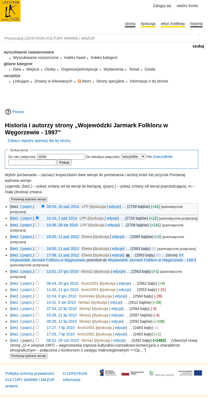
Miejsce (32, 69)
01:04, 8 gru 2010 (61, 296)
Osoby (50, 69)
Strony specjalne (110, 81)
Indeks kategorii (104, 57)
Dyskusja (148, 23)
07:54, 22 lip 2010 (62, 308)
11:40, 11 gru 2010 (63, 289)
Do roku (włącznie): (22, 157)
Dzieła (150, 69)
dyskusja (98, 206)
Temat (134, 69)
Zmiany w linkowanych (53, 81)
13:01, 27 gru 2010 (63, 271)
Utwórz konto (187, 6)
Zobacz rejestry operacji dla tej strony (39, 140)
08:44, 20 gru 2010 (63, 283)
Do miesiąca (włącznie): (103, 157)
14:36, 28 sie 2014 (62, 225)
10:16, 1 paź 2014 (62, 218)
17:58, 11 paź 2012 (63, 255)
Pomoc (18, 112)
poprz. (27, 206)
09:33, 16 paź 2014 (63, 206)
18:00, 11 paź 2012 (63, 248)
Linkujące (21, 81)
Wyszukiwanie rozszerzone (36, 57)
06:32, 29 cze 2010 (63, 340)
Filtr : (160, 157)
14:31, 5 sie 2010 (61, 302)
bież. (15, 218)
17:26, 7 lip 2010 (61, 334)
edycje (114, 206)
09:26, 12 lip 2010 (62, 321)
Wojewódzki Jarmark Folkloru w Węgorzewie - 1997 (151, 260)
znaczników (162, 156)
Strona (130, 23)
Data (17, 69)
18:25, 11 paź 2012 (63, 237)
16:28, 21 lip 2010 (62, 315)
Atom (86, 81)
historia (196, 23)
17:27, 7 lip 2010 (61, 327)
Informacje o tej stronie (149, 81)
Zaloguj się (162, 6)
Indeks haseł (75, 57)
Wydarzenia (113, 69)
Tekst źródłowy (173, 23)
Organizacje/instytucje (79, 69)
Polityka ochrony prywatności (29, 373)
